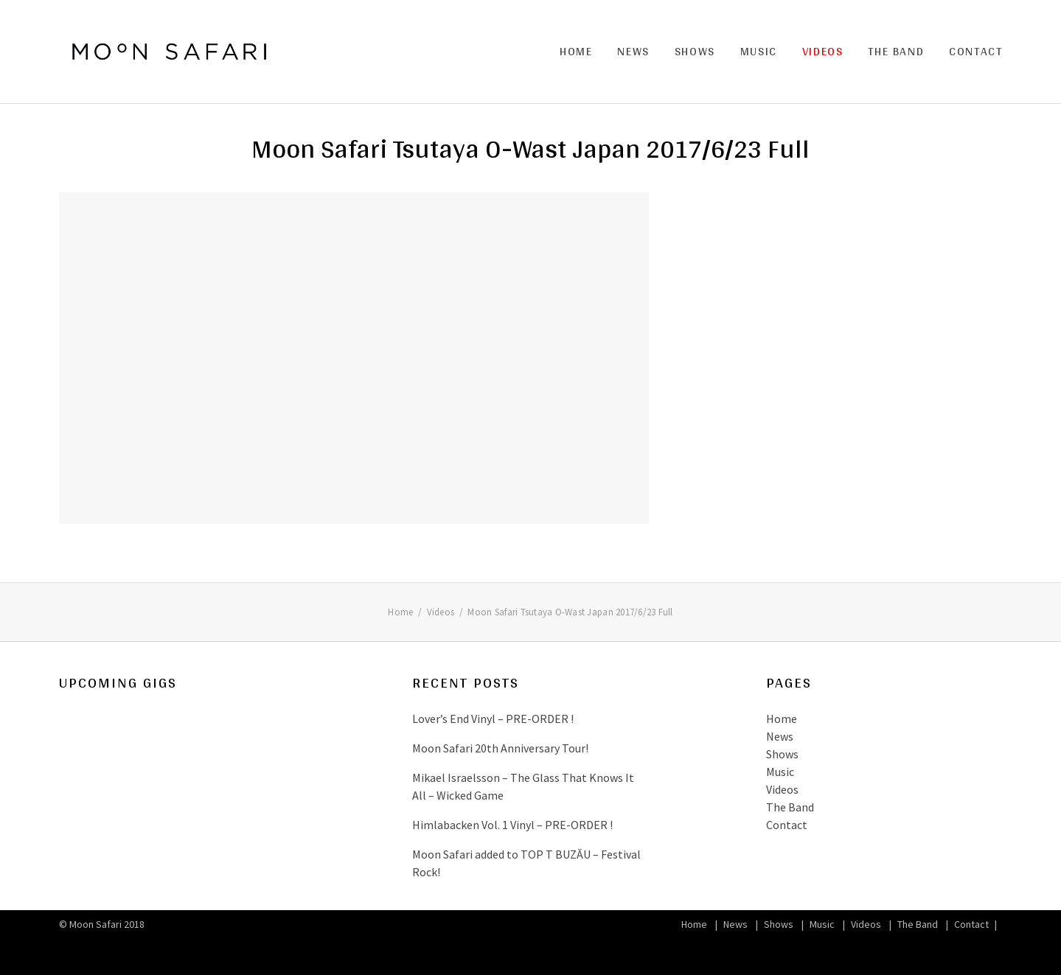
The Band (896, 51)
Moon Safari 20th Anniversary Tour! (500, 748)
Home (576, 51)
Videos (822, 51)
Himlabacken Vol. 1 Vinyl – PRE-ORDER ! (512, 824)
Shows (695, 51)
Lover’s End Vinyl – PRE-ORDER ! (493, 718)
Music (758, 51)
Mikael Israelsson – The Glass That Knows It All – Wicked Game (523, 786)
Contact (975, 51)
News (633, 51)
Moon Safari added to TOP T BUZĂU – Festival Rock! (526, 863)
